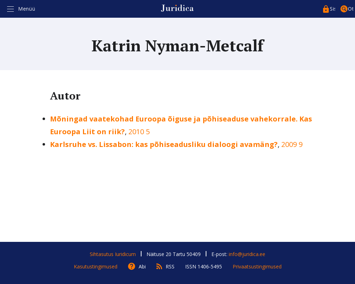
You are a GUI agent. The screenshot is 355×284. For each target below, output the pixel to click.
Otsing (350, 8)
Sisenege (332, 8)
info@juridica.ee (247, 254)
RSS (170, 266)
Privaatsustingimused (257, 266)
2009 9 (292, 144)
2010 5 (139, 131)
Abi (142, 266)
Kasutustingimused (95, 266)
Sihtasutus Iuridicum (113, 254)
